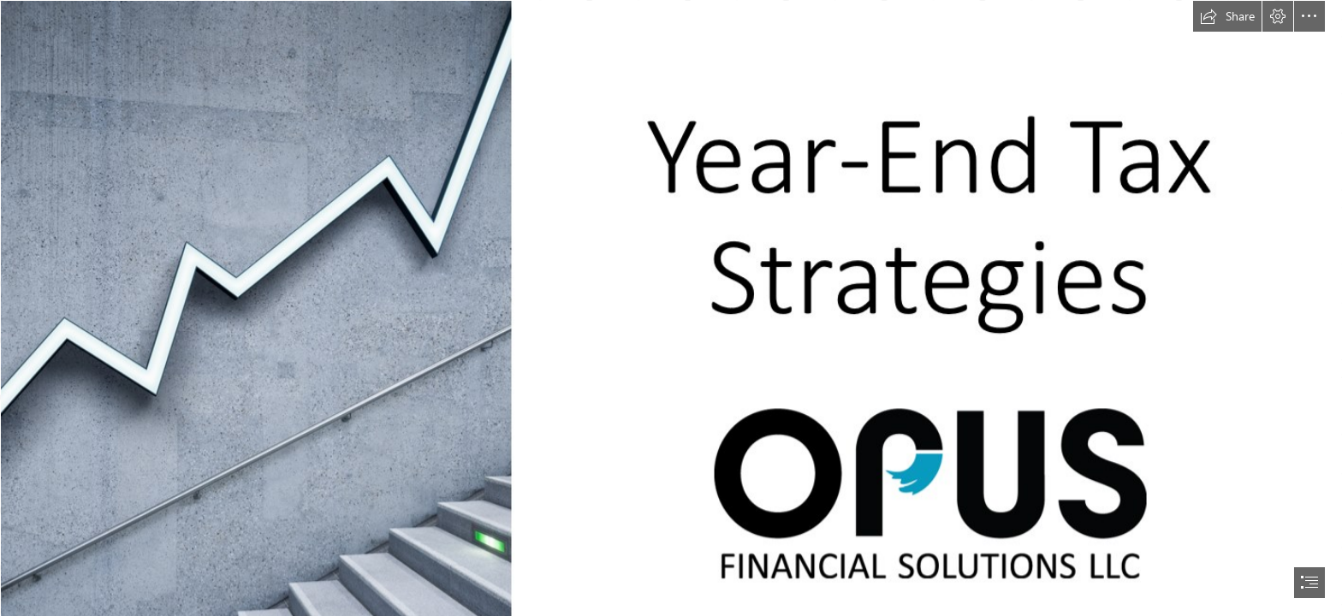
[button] (1227, 16)
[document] (671, 308)
